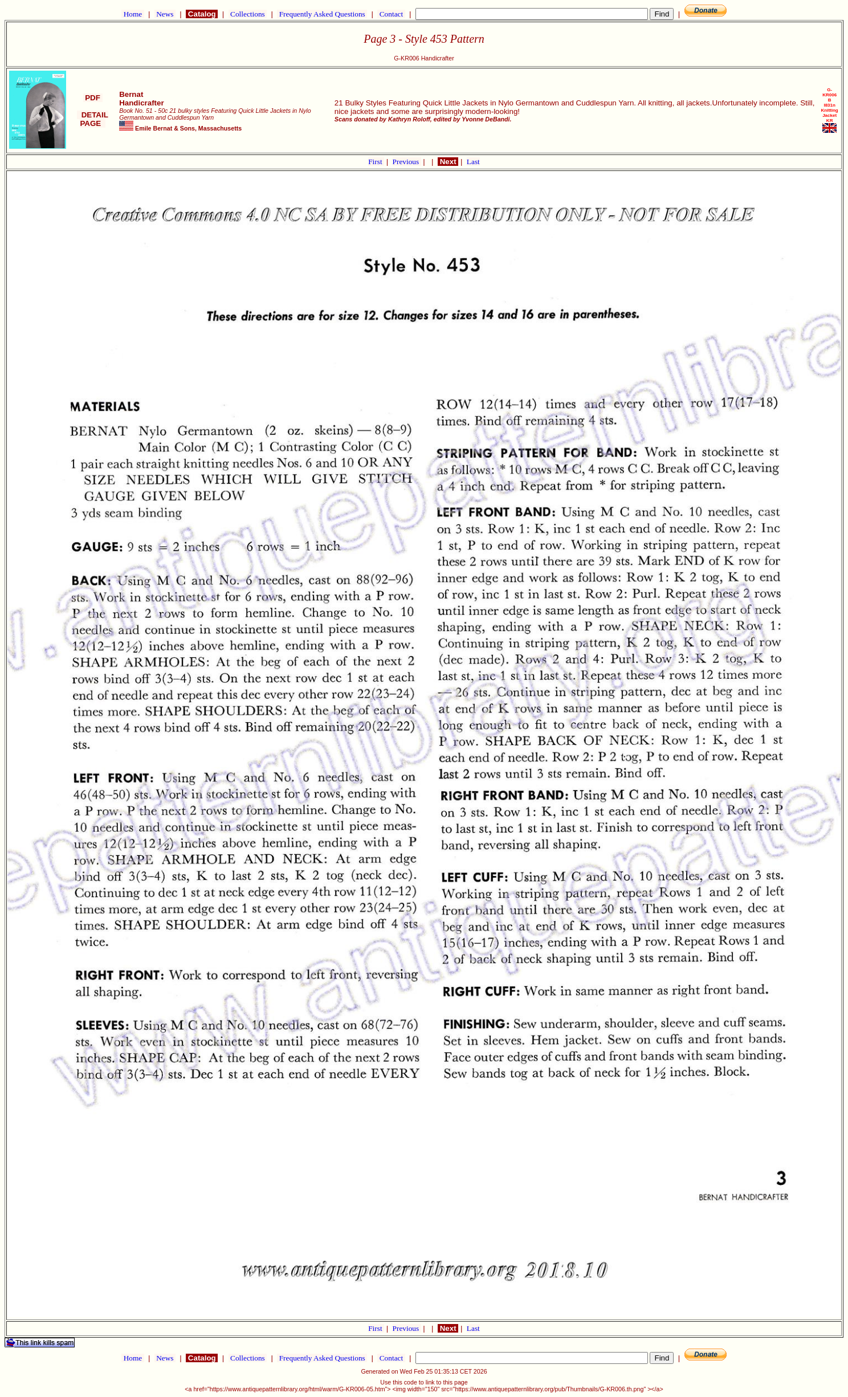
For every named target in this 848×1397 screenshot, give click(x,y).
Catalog (202, 14)
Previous (407, 161)
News (165, 14)
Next (448, 161)
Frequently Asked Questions (322, 14)
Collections (248, 14)
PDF (93, 97)
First (376, 161)
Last (473, 161)
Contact (391, 14)
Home (132, 14)
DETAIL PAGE (92, 119)
